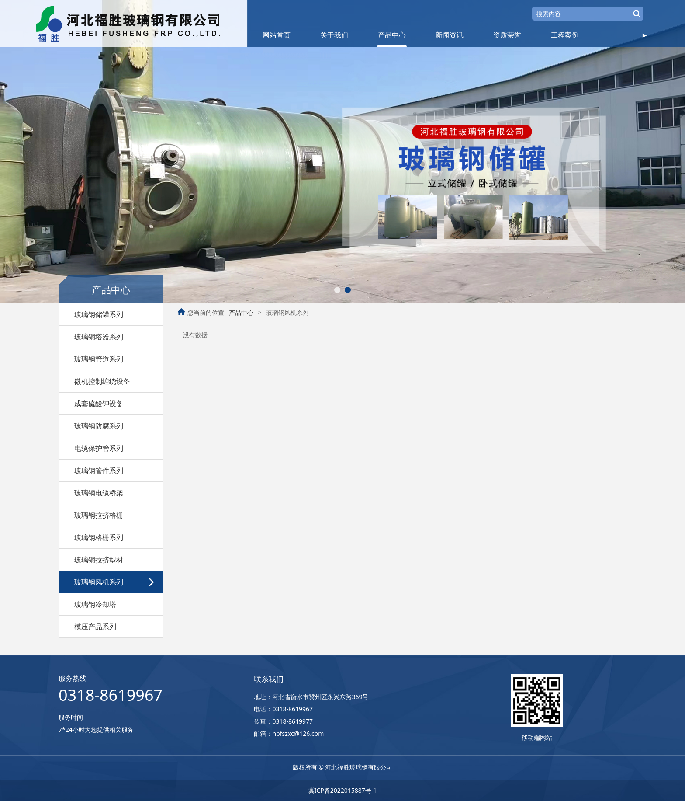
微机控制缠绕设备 (102, 381)
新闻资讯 (450, 35)
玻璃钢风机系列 (98, 582)
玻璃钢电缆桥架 (98, 493)
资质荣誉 (507, 35)
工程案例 (565, 35)
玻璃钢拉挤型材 (98, 559)
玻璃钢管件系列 (98, 470)
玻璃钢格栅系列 (98, 537)
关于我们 (334, 35)
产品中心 (392, 35)
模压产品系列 (95, 626)
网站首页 (277, 35)
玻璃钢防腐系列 (98, 426)
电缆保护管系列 (98, 448)
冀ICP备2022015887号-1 (342, 790)
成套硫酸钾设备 (98, 403)
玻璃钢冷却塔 (95, 604)
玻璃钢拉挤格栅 (98, 515)
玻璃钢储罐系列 (98, 314)
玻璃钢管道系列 (98, 359)
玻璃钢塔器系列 (98, 336)
